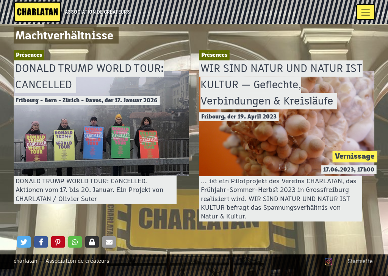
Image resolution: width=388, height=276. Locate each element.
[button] (24, 242)
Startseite (360, 261)
